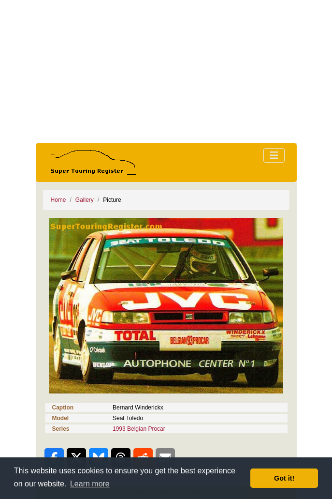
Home (58, 200)
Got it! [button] (284, 478)
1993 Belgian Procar (139, 428)
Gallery (84, 200)
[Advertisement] (166, 71)
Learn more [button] (90, 484)
